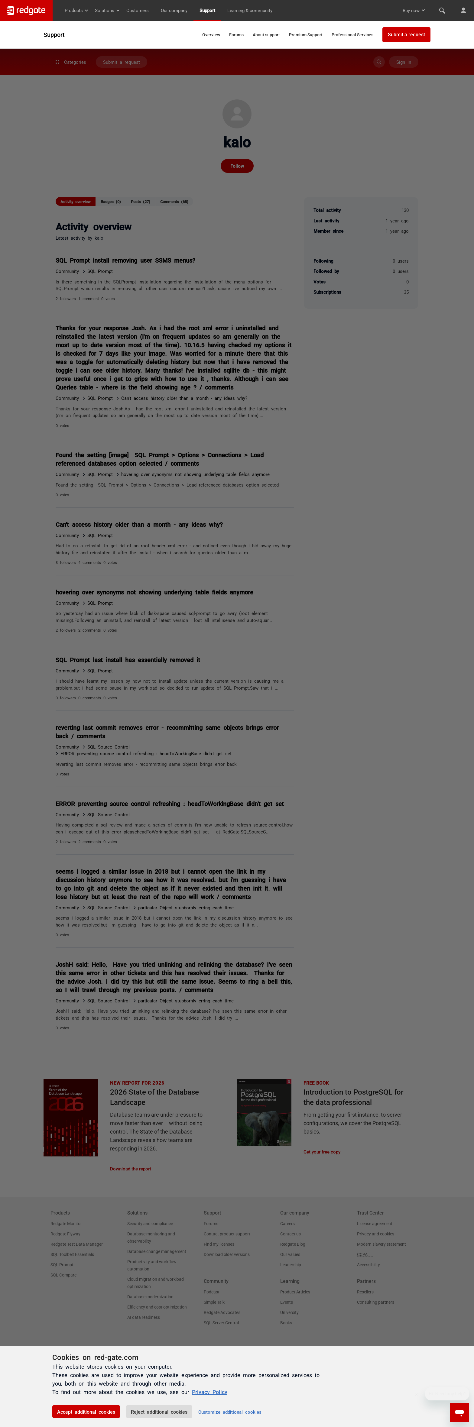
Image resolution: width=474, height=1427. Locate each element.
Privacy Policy (209, 1391)
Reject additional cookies (159, 1411)
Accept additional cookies (86, 1411)
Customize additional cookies (229, 1411)
